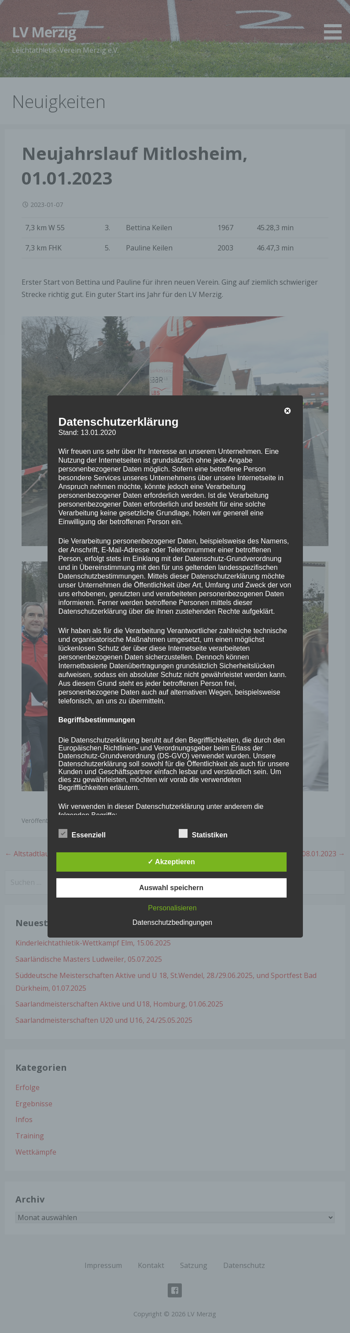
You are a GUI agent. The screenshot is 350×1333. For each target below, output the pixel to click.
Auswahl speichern (171, 887)
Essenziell (82, 833)
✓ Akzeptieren (171, 862)
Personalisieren (172, 908)
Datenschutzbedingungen (172, 922)
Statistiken (203, 833)
